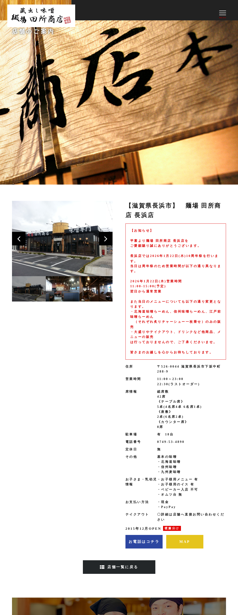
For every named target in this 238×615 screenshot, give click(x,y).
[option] (62, 238)
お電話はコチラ (144, 542)
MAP (184, 542)
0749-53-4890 (171, 442)
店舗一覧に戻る (122, 567)
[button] (19, 238)
